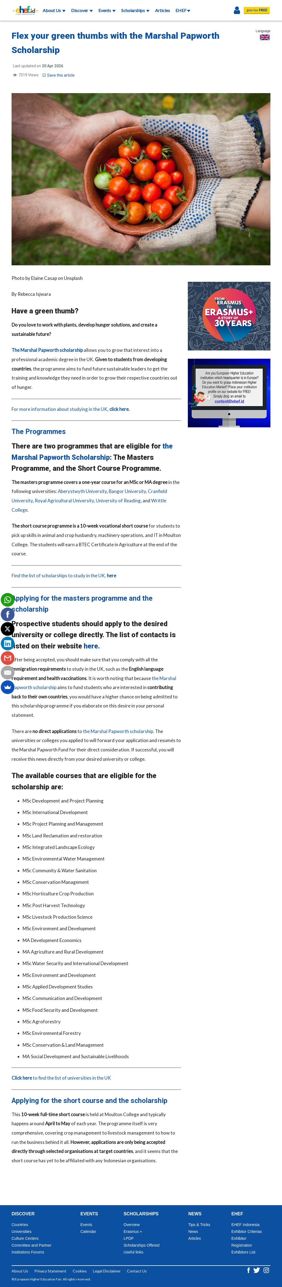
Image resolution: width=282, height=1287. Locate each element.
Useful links (133, 1252)
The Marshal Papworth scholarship (47, 350)
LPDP (129, 1238)
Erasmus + (133, 1231)
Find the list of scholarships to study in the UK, (64, 575)
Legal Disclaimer (107, 1271)
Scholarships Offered (141, 1245)
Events (107, 10)
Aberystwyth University (82, 491)
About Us (54, 10)
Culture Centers (25, 1238)
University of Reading (118, 500)
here (91, 646)
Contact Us (137, 1271)
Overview (132, 1224)
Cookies (80, 1271)
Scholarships (135, 10)
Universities (21, 1231)
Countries (20, 1224)
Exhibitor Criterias (246, 1231)
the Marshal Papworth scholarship (118, 731)
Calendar (88, 1231)
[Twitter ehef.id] (257, 1270)
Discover (82, 10)
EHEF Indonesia (245, 1224)
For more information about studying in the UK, (71, 409)
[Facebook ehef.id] (249, 1270)
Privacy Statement (50, 1271)
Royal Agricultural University (64, 500)
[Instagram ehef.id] (266, 1270)
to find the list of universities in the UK (61, 1078)
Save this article (59, 75)
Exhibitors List (243, 1252)
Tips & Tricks (199, 1224)
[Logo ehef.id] (23, 7)
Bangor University (127, 491)
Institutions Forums (28, 1252)
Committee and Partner (31, 1245)
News (193, 1231)
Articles (162, 10)
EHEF (182, 10)
